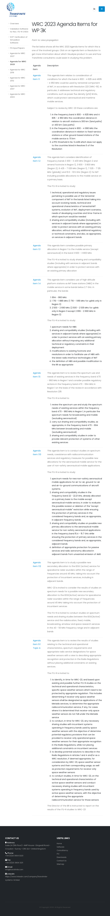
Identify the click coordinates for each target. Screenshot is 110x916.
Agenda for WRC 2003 (17, 95)
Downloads (62, 857)
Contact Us (62, 860)
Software (61, 847)
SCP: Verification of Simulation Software (18, 40)
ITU (58, 854)
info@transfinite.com (14, 869)
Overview (14, 23)
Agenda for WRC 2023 (18, 63)
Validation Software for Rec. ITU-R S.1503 (19, 30)
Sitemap (61, 864)
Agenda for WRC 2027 (17, 54)
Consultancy (62, 850)
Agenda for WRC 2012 (17, 79)
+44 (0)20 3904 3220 (14, 855)
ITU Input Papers (17, 48)
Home (59, 843)
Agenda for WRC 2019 (17, 71)
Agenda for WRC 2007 (17, 87)
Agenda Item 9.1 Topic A (37, 644)
